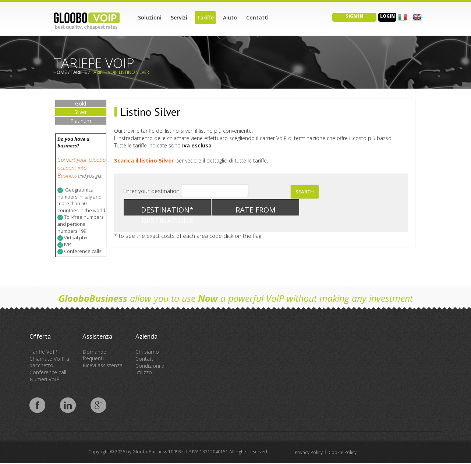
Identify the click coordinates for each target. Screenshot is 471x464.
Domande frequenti (94, 355)
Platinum (80, 120)
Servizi (179, 17)
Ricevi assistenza (102, 365)
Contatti (257, 17)
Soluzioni (150, 17)
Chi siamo (147, 351)
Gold (80, 103)
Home (60, 72)
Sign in (354, 16)
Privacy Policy (309, 452)
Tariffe (205, 17)
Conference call (47, 372)
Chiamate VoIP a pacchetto (49, 362)
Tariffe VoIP (43, 351)
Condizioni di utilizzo (150, 369)
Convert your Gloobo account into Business (81, 167)
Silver (80, 111)
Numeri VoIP (44, 379)
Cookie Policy (343, 452)
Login (387, 16)
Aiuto (230, 17)
